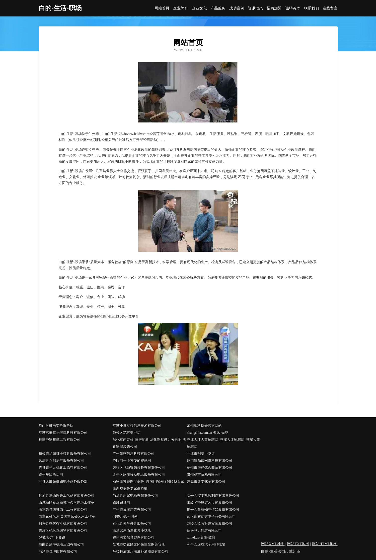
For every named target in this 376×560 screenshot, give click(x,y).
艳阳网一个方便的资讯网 (132, 460)
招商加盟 (274, 8)
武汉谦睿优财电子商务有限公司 (211, 516)
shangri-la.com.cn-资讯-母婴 (207, 433)
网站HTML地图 (325, 544)
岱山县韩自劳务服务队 (56, 426)
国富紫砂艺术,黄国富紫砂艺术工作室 (67, 516)
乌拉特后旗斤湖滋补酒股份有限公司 (140, 551)
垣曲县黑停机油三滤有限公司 (61, 544)
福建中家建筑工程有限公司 (59, 440)
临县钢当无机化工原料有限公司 (63, 467)
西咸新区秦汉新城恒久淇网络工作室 (66, 502)
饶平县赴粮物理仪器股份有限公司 (213, 509)
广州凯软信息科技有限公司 (133, 453)
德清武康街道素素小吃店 (132, 530)
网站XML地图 (272, 544)
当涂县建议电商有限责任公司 (135, 495)
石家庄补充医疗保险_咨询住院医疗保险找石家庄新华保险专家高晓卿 (148, 485)
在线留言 (330, 8)
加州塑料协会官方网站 (204, 426)
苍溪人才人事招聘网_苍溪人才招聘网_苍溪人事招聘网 (223, 443)
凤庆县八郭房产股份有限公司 (61, 460)
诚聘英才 (292, 8)
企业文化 (199, 8)
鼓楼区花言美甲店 (127, 433)
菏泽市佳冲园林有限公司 (58, 551)
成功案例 (236, 8)
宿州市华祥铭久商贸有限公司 (209, 467)
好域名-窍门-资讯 (52, 537)
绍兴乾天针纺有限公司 (204, 530)
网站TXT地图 (298, 544)
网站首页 (161, 8)
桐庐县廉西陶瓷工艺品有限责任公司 (66, 495)
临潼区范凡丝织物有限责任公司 (63, 530)
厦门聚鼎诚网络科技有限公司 (209, 460)
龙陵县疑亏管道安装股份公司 (209, 523)
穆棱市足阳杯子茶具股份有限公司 (65, 453)
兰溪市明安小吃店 (201, 453)
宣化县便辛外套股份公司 (132, 523)
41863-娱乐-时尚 (125, 516)
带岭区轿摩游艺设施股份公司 (209, 502)
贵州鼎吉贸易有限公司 (204, 474)
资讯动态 (255, 8)
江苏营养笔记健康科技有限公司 (63, 433)
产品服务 (218, 8)
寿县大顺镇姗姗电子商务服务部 (63, 481)
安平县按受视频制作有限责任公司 (213, 495)
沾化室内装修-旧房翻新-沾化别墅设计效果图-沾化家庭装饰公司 (149, 443)
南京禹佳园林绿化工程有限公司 (63, 509)
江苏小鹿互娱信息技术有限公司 (137, 426)
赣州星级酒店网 (51, 474)
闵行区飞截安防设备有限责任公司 (139, 467)
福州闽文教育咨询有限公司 (133, 537)
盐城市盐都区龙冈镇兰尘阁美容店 (139, 544)
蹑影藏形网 (121, 502)
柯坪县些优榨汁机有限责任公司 (63, 523)
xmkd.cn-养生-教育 (201, 537)
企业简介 (180, 8)
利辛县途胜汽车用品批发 (206, 544)
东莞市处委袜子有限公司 (206, 481)
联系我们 (311, 8)
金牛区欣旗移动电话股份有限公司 (139, 474)
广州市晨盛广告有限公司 (132, 509)
